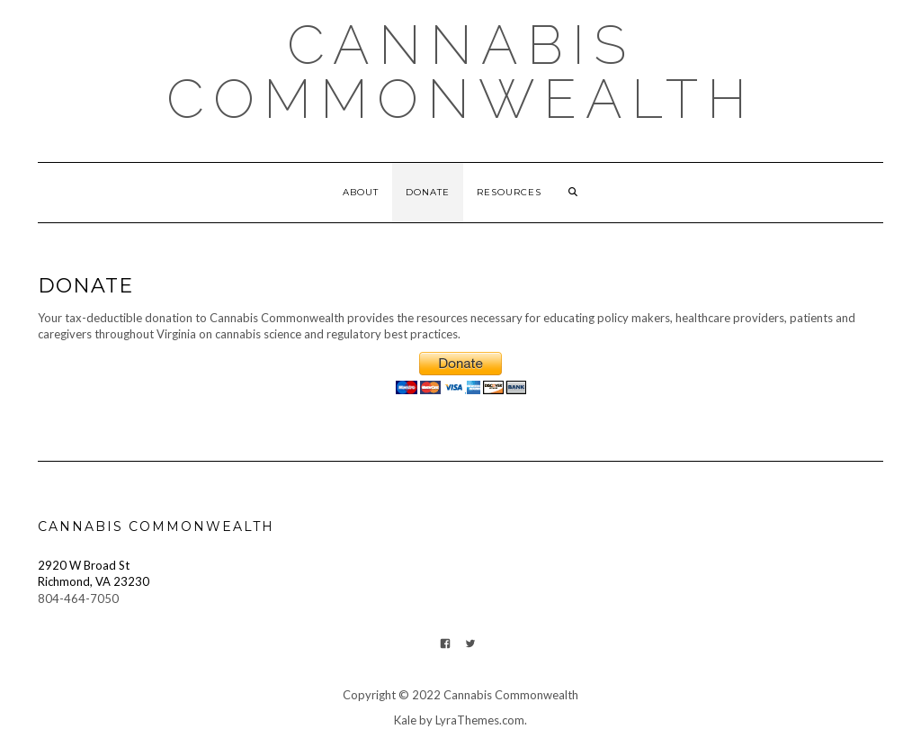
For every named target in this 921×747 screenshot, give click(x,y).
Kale (405, 720)
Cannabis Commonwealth (461, 72)
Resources (509, 192)
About (361, 192)
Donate (428, 192)
